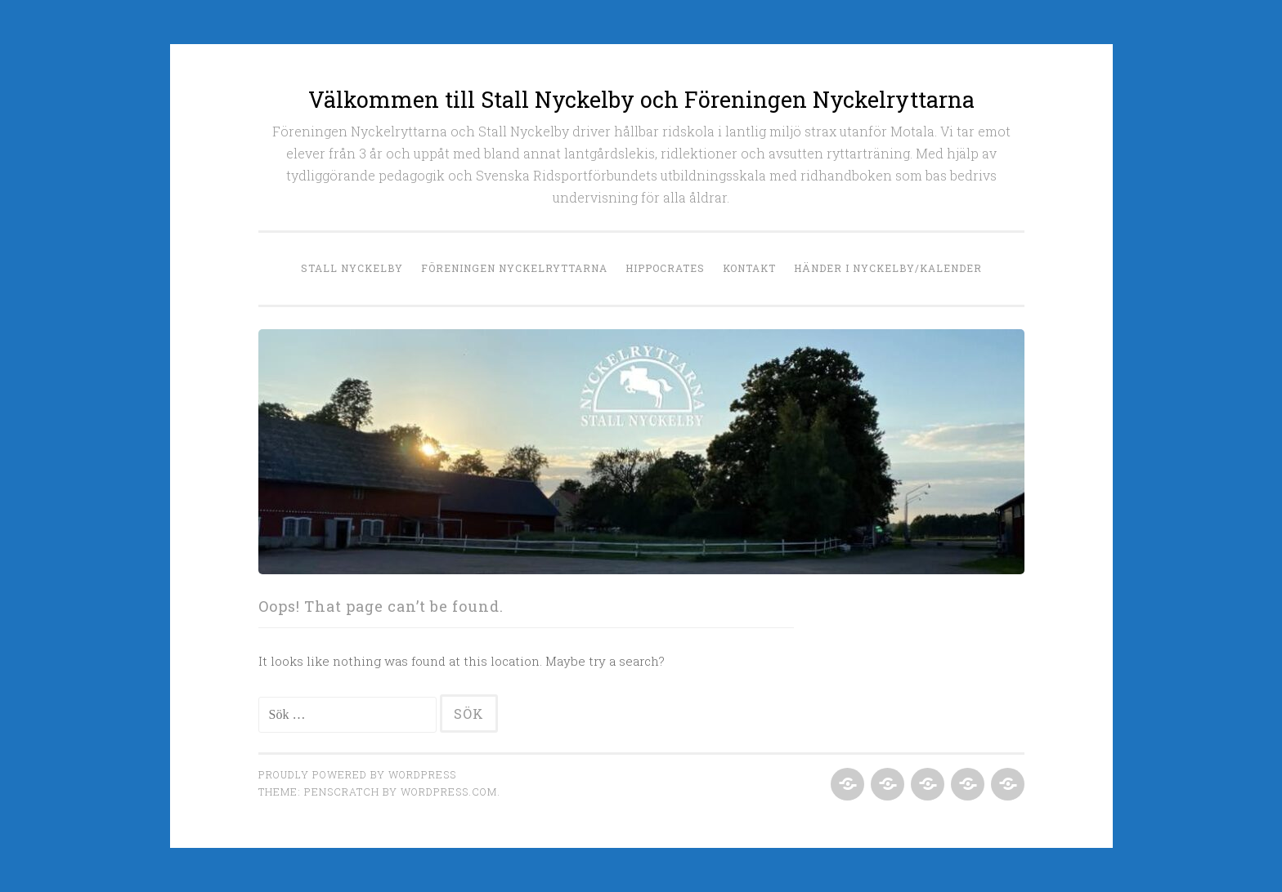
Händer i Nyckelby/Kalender (888, 267)
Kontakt (749, 267)
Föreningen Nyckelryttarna (514, 267)
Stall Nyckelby (352, 267)
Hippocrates (665, 267)
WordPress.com (449, 791)
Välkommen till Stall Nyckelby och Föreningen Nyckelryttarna (641, 99)
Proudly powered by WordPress (357, 774)
